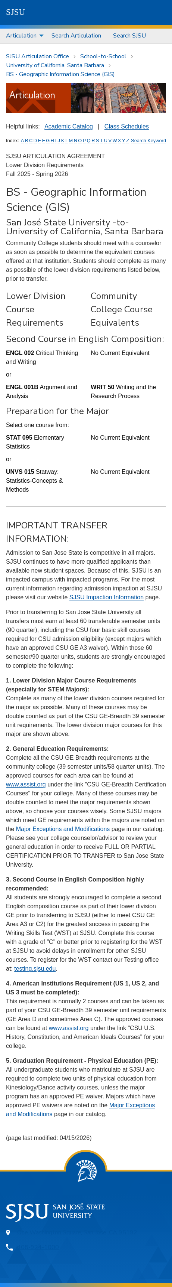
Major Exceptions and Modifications (63, 829)
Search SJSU (129, 36)
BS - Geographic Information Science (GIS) (60, 74)
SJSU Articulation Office (37, 56)
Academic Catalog (68, 126)
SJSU (15, 12)
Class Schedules (126, 126)
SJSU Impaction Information (106, 597)
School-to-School (103, 56)
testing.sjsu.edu (35, 968)
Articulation (21, 36)
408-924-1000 (38, 1247)
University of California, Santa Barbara (55, 65)
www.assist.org (26, 784)
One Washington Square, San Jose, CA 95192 (77, 1232)
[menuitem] (23, 36)
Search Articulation (76, 36)
